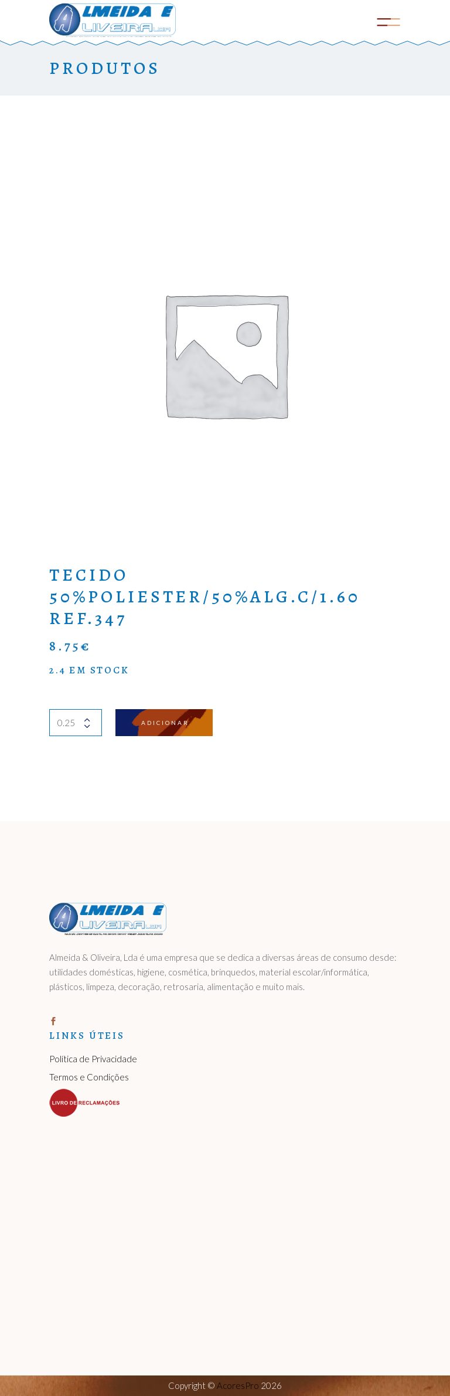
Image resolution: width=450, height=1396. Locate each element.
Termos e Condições (89, 1077)
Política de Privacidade (93, 1058)
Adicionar (165, 722)
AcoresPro (238, 1385)
